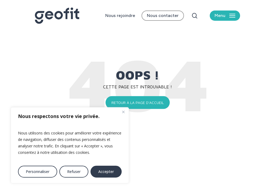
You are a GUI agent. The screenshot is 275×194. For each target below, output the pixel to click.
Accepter (106, 171)
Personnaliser (37, 171)
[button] (225, 16)
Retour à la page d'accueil (137, 102)
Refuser (74, 171)
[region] (70, 145)
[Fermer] (123, 112)
